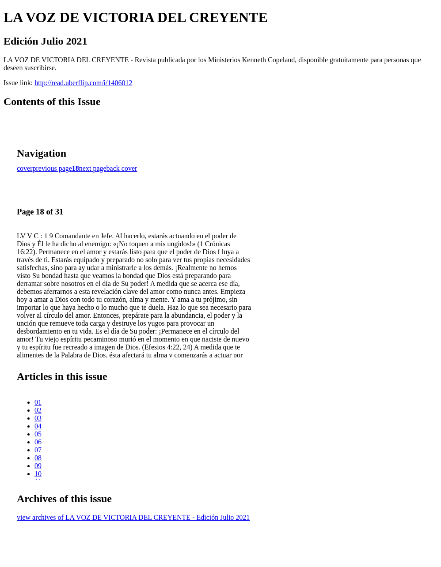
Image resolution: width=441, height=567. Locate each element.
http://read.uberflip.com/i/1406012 (83, 82)
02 (38, 410)
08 (38, 458)
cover (25, 168)
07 (38, 450)
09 (38, 465)
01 (38, 402)
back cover (121, 168)
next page (92, 168)
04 (38, 426)
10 (38, 473)
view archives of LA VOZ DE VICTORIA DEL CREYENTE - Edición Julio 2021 (133, 517)
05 (38, 434)
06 (38, 442)
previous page (52, 168)
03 (38, 418)
